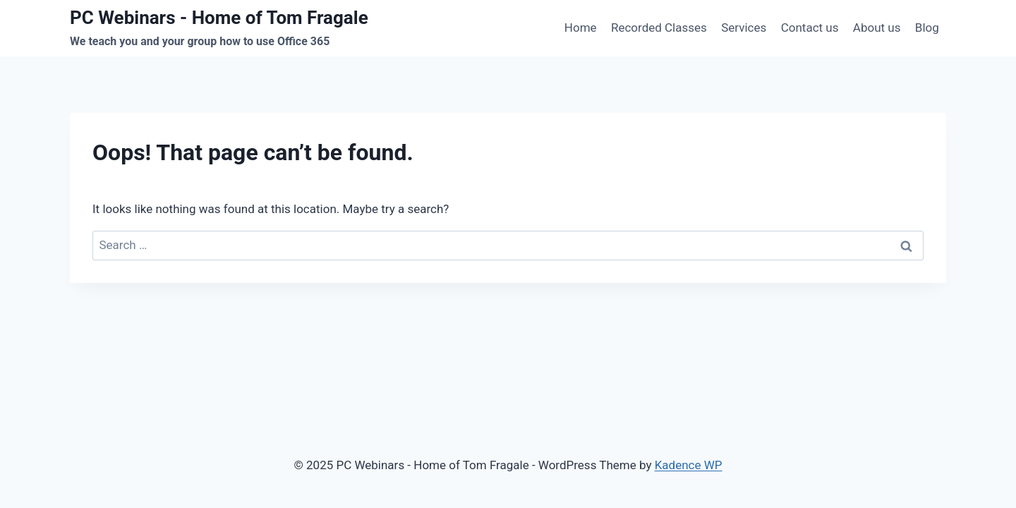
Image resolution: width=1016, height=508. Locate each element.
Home (580, 27)
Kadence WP (688, 465)
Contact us (810, 27)
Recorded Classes (659, 27)
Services (743, 27)
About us (877, 27)
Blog (927, 27)
